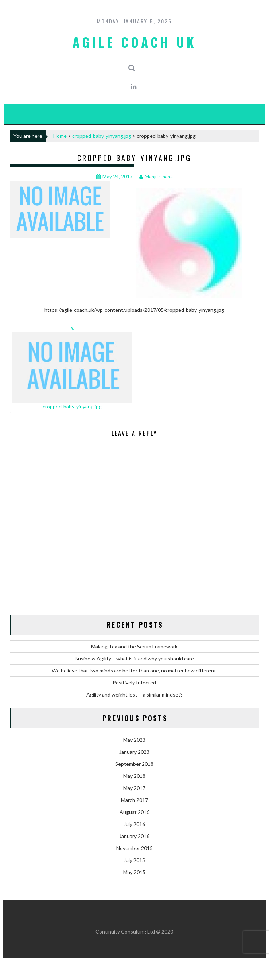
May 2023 (134, 740)
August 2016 (134, 812)
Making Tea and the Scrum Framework (134, 646)
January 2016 (134, 836)
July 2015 (134, 860)
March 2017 (134, 800)
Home (60, 136)
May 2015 (134, 872)
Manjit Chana (156, 176)
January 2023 (134, 752)
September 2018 (134, 764)
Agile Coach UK (134, 41)
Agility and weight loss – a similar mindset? (134, 694)
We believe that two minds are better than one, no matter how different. (134, 670)
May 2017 (134, 788)
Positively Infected (134, 682)
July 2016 (134, 824)
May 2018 (134, 776)
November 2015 (134, 848)
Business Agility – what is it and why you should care (134, 658)
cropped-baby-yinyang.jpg (101, 136)
